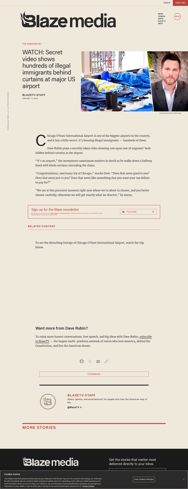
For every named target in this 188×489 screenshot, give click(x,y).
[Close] (184, 479)
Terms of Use (65, 213)
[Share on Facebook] (82, 361)
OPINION (161, 16)
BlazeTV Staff (33, 95)
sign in (166, 3)
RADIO (161, 19)
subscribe (180, 3)
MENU (177, 16)
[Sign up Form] (138, 212)
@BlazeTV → (74, 407)
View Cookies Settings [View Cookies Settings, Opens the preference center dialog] (144, 479)
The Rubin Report (32, 44)
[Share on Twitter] (90, 361)
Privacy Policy (54, 213)
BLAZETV (162, 21)
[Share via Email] (98, 361)
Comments (94, 374)
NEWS (160, 14)
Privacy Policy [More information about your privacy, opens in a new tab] (88, 486)
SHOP (160, 23)
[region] (94, 479)
